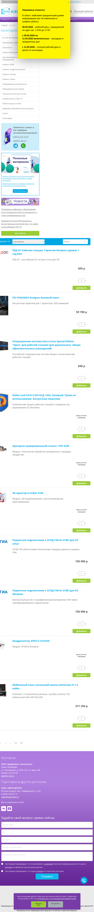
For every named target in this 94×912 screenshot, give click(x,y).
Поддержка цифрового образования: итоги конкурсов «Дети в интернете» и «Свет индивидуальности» (19, 212)
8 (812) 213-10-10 (20, 136)
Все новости (20, 233)
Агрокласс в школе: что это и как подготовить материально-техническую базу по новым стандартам (18, 178)
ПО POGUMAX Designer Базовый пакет (35, 297)
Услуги (13, 19)
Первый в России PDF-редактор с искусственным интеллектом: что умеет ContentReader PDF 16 (19, 224)
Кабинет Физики (9, 74)
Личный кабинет (83, 11)
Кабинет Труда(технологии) (14, 69)
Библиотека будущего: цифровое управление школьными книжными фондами (18, 185)
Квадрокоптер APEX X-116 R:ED (31, 640)
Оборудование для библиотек (15, 84)
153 (21, 743)
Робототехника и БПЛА (12, 103)
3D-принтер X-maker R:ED (27, 493)
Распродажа (7, 118)
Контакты (72, 19)
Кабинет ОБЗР (8, 64)
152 (15, 743)
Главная (4, 25)
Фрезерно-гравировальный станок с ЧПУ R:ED (40, 446)
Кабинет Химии (9, 79)
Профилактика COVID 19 (12, 99)
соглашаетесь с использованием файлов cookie (56, 898)
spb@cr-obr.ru (19, 140)
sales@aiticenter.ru (10, 797)
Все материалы (20, 191)
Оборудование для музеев (13, 89)
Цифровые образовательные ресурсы (18, 108)
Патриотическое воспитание (14, 94)
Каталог (4, 19)
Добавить (81, 287)
